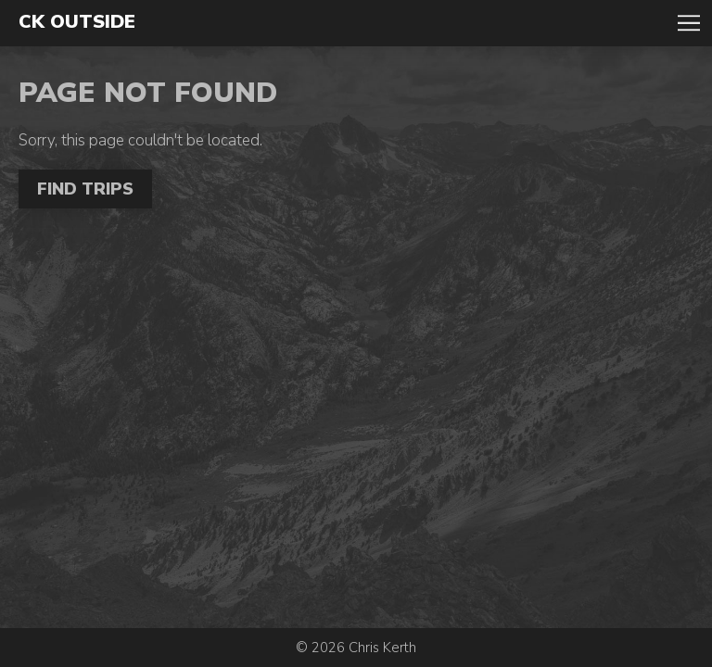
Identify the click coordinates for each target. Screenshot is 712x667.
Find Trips (85, 189)
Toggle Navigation (689, 23)
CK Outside (77, 22)
